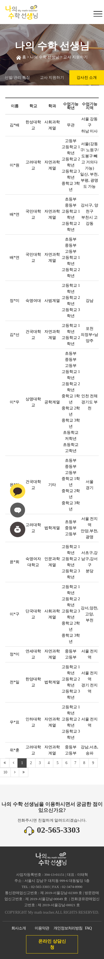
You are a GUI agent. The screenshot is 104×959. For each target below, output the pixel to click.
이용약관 (42, 928)
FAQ (88, 928)
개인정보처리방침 (68, 928)
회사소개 (18, 928)
